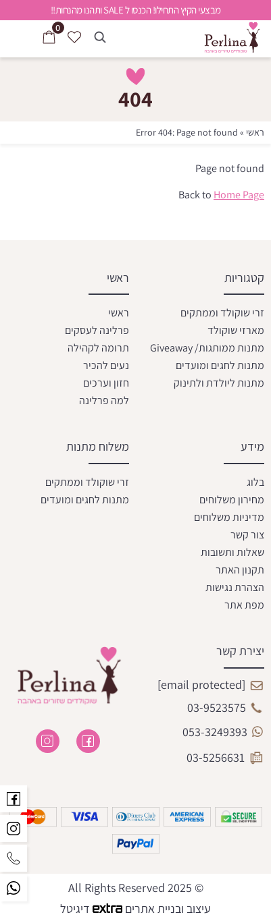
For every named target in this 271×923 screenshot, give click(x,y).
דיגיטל (92, 908)
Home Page (239, 195)
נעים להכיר (106, 365)
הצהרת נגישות (234, 587)
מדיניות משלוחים (229, 517)
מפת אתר (244, 605)
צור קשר (247, 535)
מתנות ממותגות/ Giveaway (207, 348)
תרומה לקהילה (98, 348)
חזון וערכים (106, 383)
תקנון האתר (240, 570)
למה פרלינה (104, 400)
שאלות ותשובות (232, 552)
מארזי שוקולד (235, 330)
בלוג (255, 482)
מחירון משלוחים (231, 500)
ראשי (255, 132)
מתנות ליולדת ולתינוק (219, 383)
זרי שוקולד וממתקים (222, 313)
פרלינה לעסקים (97, 330)
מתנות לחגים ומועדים (220, 365)
